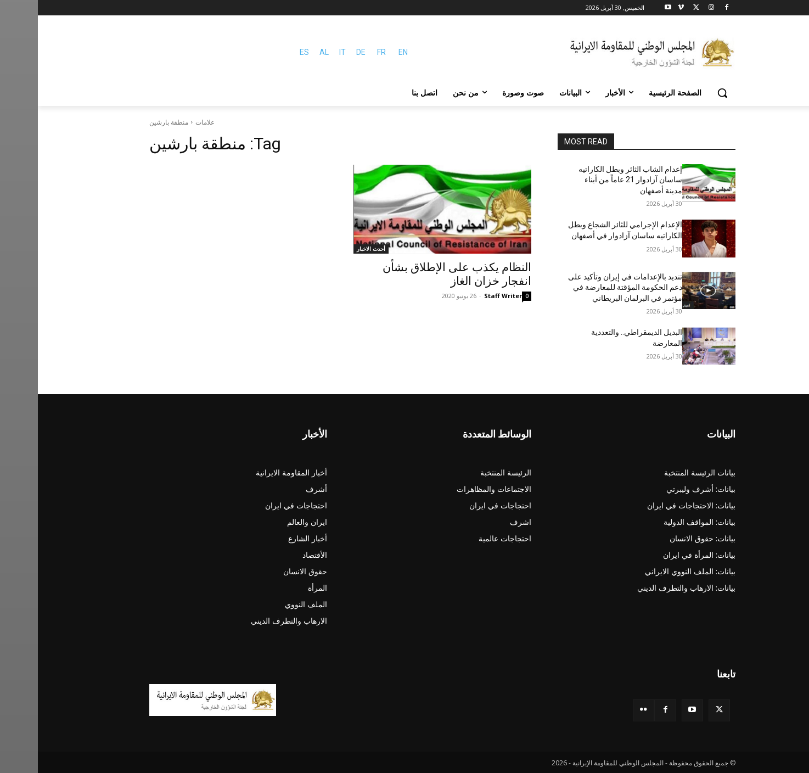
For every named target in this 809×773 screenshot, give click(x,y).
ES (266, 52)
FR (343, 52)
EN (365, 52)
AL (286, 52)
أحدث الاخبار (333, 249)
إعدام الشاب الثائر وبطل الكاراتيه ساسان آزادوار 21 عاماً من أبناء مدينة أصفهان (592, 180)
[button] (684, 93)
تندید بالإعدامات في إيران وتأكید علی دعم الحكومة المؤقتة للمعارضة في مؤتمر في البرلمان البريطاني (587, 287)
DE (323, 52)
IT (304, 52)
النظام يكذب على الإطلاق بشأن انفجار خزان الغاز (419, 274)
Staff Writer (465, 296)
